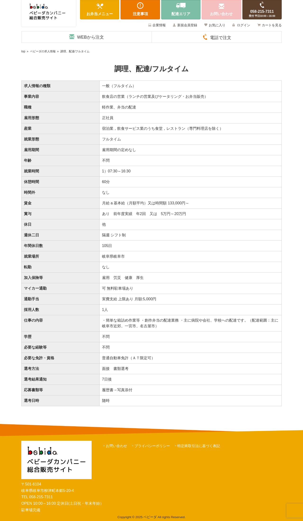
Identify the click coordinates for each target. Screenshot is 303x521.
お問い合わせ (116, 446)
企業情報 (159, 25)
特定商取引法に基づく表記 (198, 446)
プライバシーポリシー (152, 446)
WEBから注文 (90, 37)
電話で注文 (220, 37)
